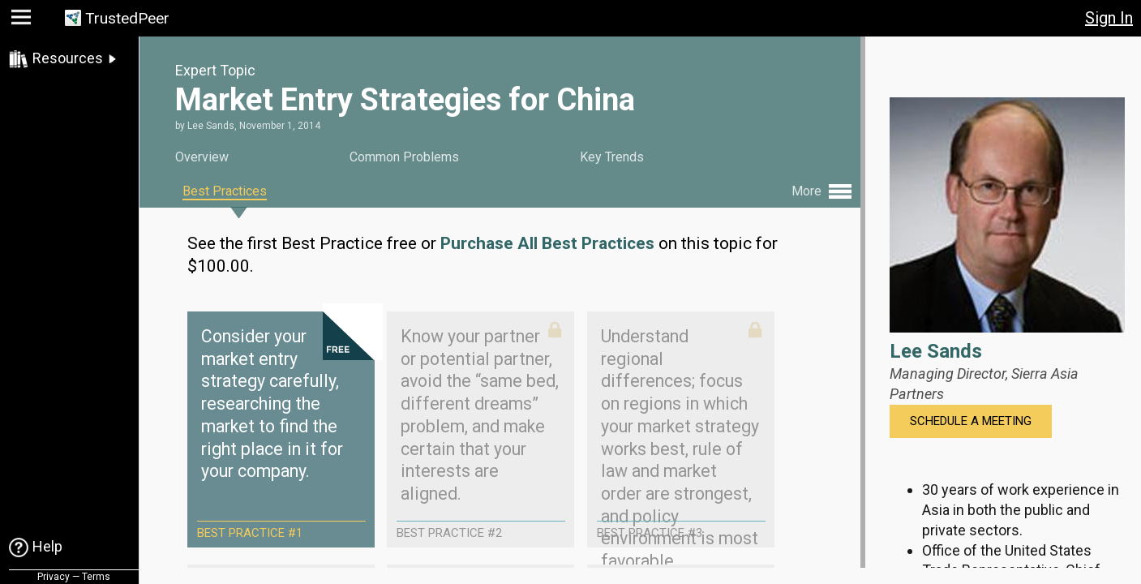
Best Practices (224, 191)
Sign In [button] (1109, 18)
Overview (202, 157)
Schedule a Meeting (971, 421)
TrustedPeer (127, 18)
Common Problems (404, 157)
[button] (23, 20)
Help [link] (47, 546)
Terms (96, 576)
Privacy (53, 576)
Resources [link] (67, 58)
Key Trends (612, 157)
